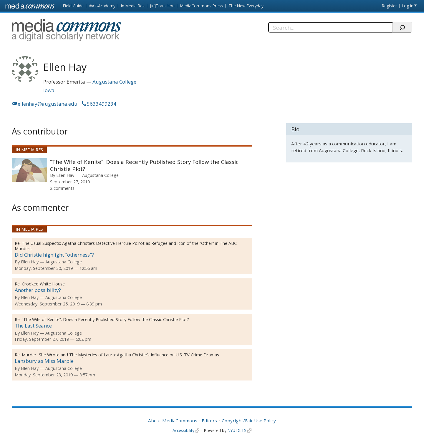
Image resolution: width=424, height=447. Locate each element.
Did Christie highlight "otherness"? (54, 254)
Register (389, 6)
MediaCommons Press (201, 6)
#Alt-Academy (102, 6)
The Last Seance (33, 325)
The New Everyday (246, 6)
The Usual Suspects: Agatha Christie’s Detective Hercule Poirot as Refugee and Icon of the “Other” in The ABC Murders (126, 245)
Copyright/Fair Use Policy (249, 420)
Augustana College (114, 81)
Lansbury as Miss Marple (44, 361)
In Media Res (133, 6)
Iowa (48, 90)
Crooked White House (43, 284)
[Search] (330, 27)
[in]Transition (162, 6)
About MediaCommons (172, 420)
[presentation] (29, 170)
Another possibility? (38, 290)
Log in (407, 6)
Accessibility (183, 430)
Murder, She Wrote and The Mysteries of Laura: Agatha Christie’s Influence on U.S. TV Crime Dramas (120, 355)
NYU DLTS (237, 430)
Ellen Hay (65, 175)
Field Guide (73, 6)
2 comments (62, 188)
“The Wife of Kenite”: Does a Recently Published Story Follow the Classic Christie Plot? (144, 165)
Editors (209, 420)
